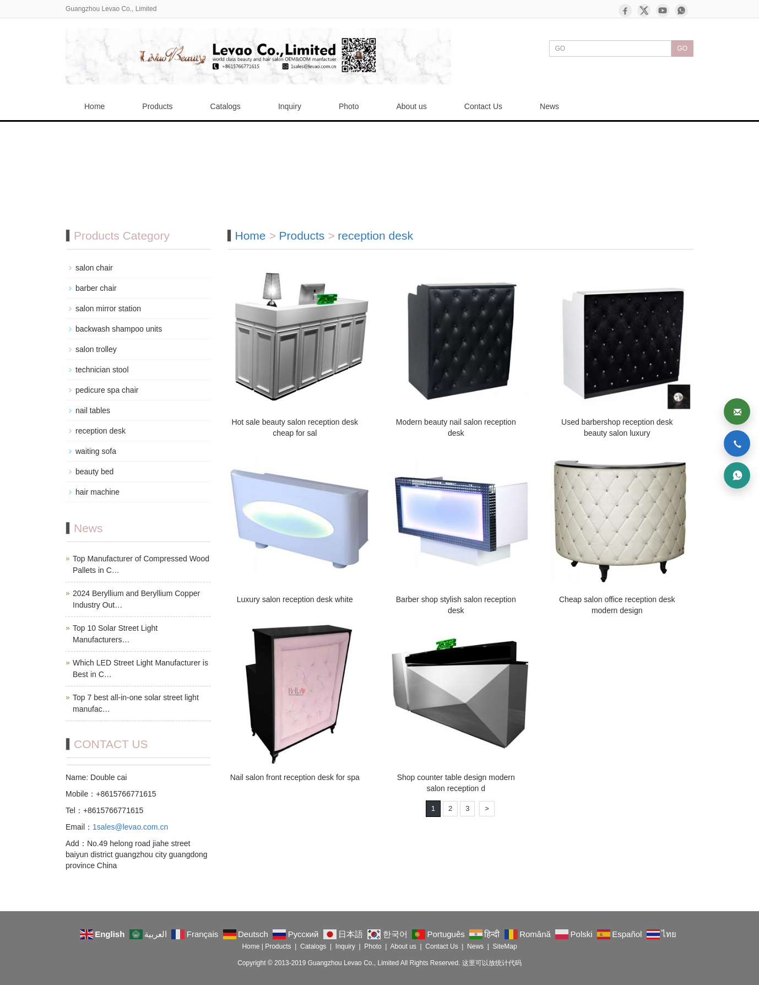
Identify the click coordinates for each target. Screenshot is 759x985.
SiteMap (505, 946)
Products (157, 106)
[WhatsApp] (681, 10)
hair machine (97, 492)
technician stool (102, 369)
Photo (349, 106)
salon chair (94, 267)
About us (412, 106)
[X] (643, 10)
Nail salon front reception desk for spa (295, 777)
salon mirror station (108, 308)
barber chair (96, 288)
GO (682, 48)
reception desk (375, 235)
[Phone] (737, 443)
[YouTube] (662, 10)
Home (94, 106)
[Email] (737, 411)
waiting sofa (95, 451)
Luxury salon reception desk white (295, 599)
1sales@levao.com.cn (130, 826)
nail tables (92, 410)
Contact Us (483, 106)
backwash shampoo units (118, 328)
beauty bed (94, 471)
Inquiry (289, 106)
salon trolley (96, 349)
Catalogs (225, 106)
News (549, 106)
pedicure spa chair (106, 390)
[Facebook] (625, 10)
